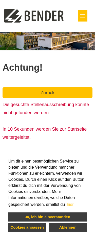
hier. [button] (70, 204)
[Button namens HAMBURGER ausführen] (82, 16)
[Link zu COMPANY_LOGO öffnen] (34, 16)
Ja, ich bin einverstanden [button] (47, 217)
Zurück (47, 92)
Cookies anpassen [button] (27, 227)
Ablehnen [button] (68, 227)
